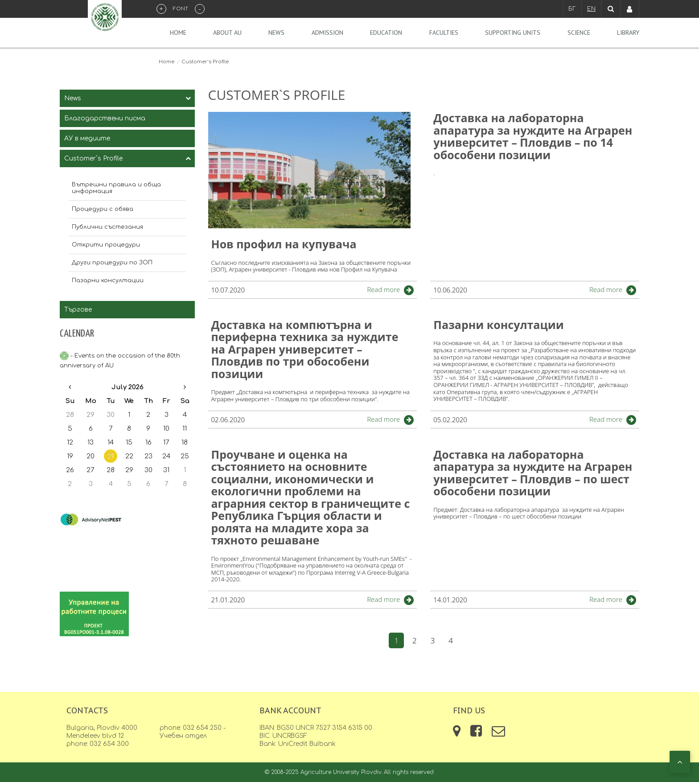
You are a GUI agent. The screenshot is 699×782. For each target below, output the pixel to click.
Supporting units (512, 33)
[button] (680, 762)
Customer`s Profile (93, 158)
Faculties (443, 33)
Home (178, 33)
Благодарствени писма (104, 118)
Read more (383, 289)
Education (386, 33)
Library (628, 33)
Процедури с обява (102, 209)
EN (591, 9)
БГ (572, 9)
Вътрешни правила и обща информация (116, 187)
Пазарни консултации (108, 280)
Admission (327, 33)
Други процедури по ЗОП (112, 262)
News (276, 33)
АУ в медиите (87, 138)
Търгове (78, 309)
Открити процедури (106, 245)
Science (578, 33)
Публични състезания (107, 227)
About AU (227, 33)
